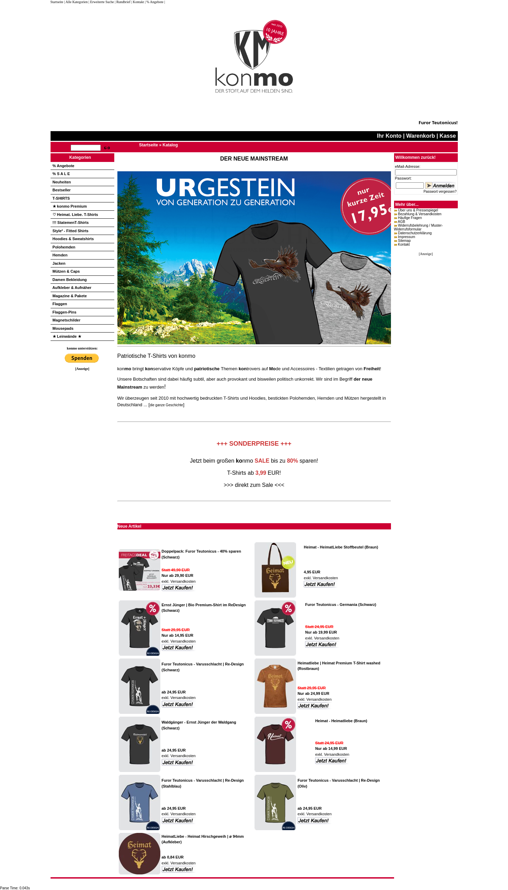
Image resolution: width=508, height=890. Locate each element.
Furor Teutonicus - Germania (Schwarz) (340, 604)
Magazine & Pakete (70, 296)
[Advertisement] (82, 474)
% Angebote (63, 166)
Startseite (57, 2)
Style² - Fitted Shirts (71, 231)
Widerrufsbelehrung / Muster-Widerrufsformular (418, 227)
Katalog (170, 145)
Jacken (59, 263)
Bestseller (62, 190)
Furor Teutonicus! (438, 122)
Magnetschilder (67, 320)
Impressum (406, 237)
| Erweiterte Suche (101, 2)
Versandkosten (182, 581)
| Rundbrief (122, 2)
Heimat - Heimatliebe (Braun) (341, 721)
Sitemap (404, 241)
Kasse (447, 136)
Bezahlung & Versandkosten (420, 214)
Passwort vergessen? (440, 191)
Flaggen (60, 304)
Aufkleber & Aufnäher (71, 287)
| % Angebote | (155, 2)
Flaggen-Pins (65, 312)
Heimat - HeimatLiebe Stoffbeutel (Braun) (341, 547)
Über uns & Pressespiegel (418, 210)
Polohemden (64, 247)
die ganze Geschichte (166, 405)
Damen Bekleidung (70, 280)
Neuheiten (62, 182)
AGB (401, 222)
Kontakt (404, 244)
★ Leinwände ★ (67, 336)
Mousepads (63, 328)
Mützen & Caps (66, 271)
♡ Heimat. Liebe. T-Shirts (75, 214)
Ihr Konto (389, 136)
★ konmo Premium (70, 206)
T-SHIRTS (61, 198)
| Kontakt (137, 2)
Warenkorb (420, 136)
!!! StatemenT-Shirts (71, 222)
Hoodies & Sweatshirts (73, 239)
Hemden (60, 255)
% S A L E (61, 174)
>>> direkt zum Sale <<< (254, 485)
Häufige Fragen (410, 218)
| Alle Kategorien (76, 2)
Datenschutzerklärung (414, 233)
